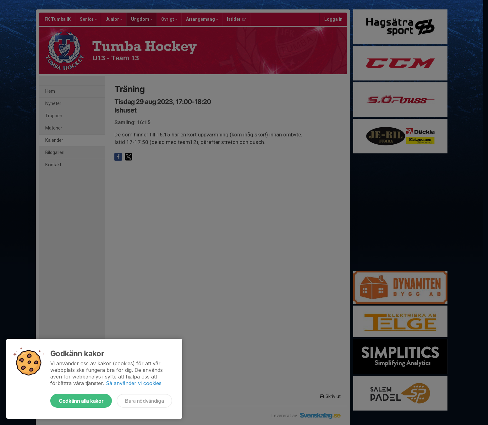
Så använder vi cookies (134, 383)
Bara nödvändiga (144, 401)
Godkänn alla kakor (81, 401)
